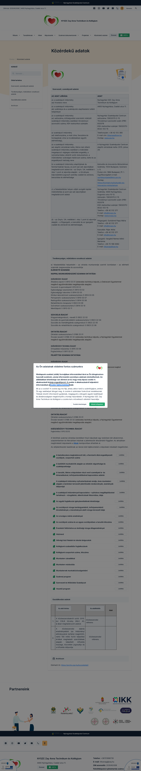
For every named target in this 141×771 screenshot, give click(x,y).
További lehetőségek (79, 404)
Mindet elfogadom (97, 404)
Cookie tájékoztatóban (59, 385)
